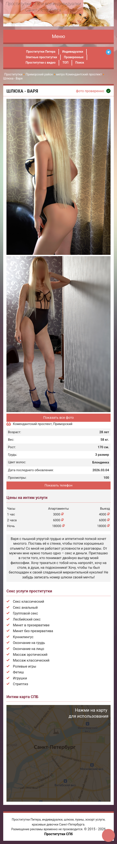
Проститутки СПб (58, 834)
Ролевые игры (24, 666)
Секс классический (28, 601)
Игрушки (20, 678)
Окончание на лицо (28, 649)
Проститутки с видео (40, 62)
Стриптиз (20, 684)
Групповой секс (25, 613)
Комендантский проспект (32, 424)
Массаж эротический (30, 655)
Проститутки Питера (40, 51)
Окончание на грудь (29, 643)
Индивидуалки (72, 51)
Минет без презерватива (33, 631)
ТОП (65, 62)
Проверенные (73, 57)
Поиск (79, 62)
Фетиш (18, 672)
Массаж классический (31, 660)
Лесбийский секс (27, 619)
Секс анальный (25, 607)
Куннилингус (23, 637)
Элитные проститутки (41, 57)
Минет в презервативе (31, 625)
